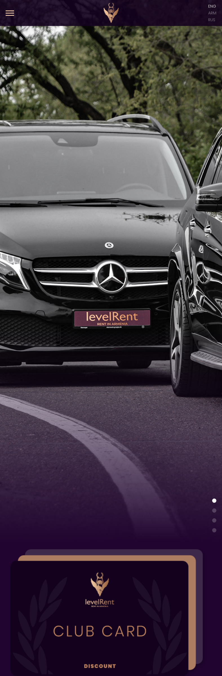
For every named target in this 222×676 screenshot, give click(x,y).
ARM (212, 13)
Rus (211, 20)
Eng (212, 6)
